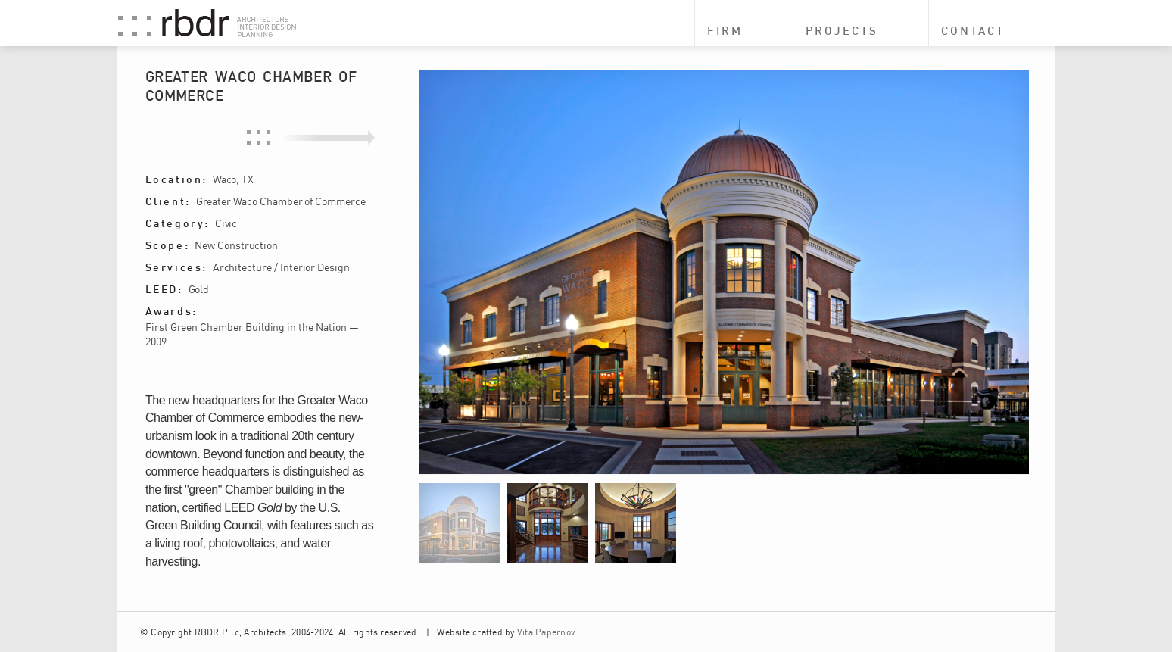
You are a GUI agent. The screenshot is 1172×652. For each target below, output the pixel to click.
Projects (842, 30)
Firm (725, 30)
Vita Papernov (546, 632)
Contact (973, 30)
